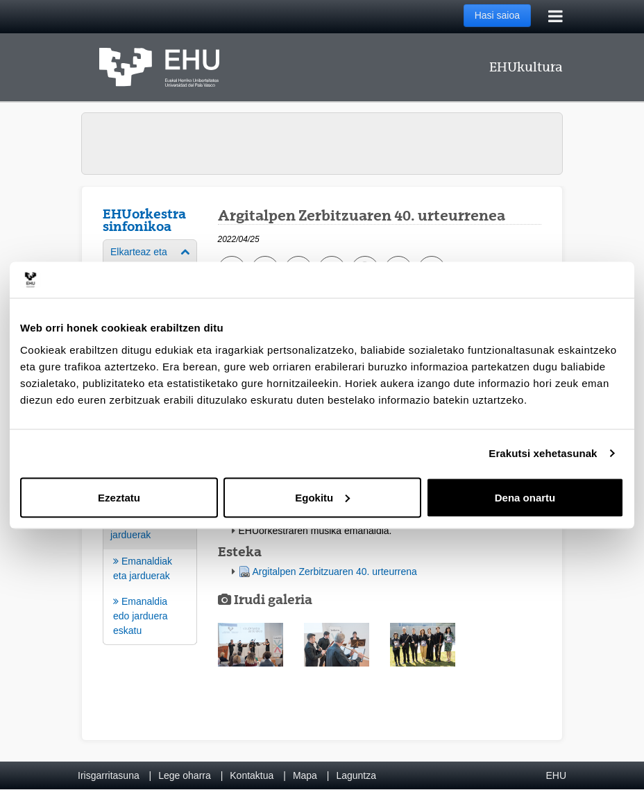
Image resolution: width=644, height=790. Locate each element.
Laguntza (356, 775)
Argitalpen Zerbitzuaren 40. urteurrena (335, 571)
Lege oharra (184, 775)
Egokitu (322, 497)
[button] (250, 645)
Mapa (305, 775)
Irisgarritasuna (108, 775)
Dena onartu (525, 497)
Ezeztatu (119, 497)
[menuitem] (150, 575)
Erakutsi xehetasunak (543, 453)
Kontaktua (251, 775)
